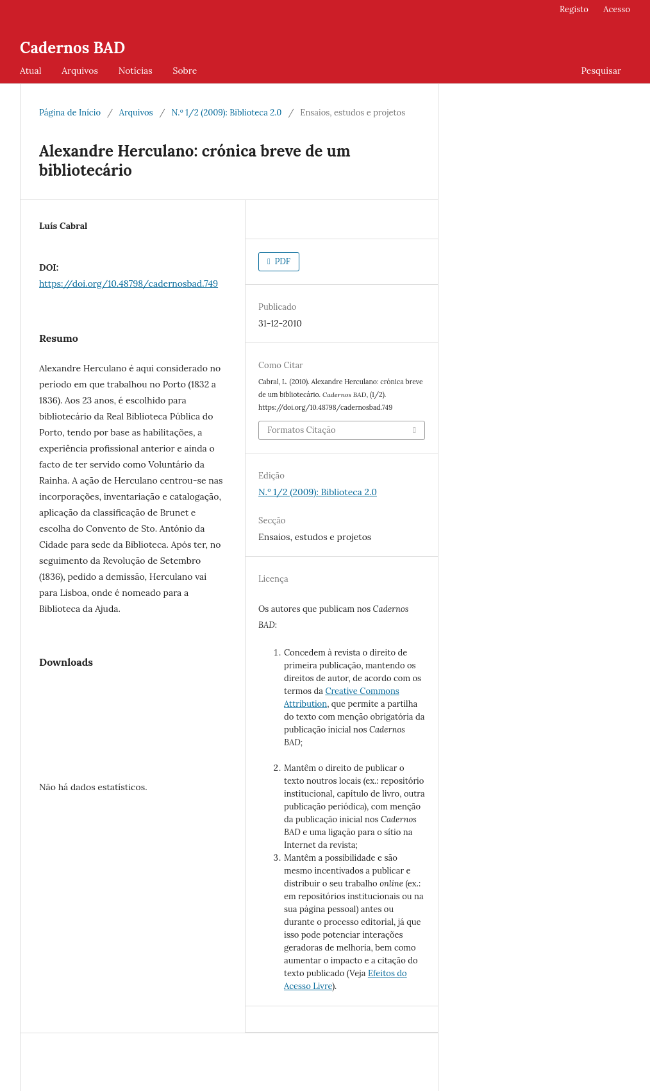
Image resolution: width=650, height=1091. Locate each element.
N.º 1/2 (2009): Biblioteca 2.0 (226, 112)
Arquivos (80, 70)
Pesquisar (601, 70)
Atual (30, 70)
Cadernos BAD (72, 48)
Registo (574, 9)
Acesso (616, 9)
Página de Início (70, 112)
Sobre (184, 70)
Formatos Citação (301, 430)
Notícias (136, 70)
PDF (281, 261)
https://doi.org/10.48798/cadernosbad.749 (128, 283)
